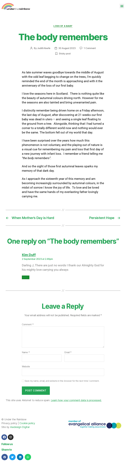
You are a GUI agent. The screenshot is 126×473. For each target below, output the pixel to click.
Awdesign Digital (20, 427)
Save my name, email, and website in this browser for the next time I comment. (62, 381)
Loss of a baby (63, 26)
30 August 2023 (66, 48)
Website (26, 366)
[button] (121, 6)
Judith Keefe (43, 48)
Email (68, 352)
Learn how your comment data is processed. (76, 400)
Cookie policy (27, 423)
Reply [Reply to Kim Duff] (25, 277)
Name (26, 352)
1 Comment (90, 48)
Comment (28, 324)
